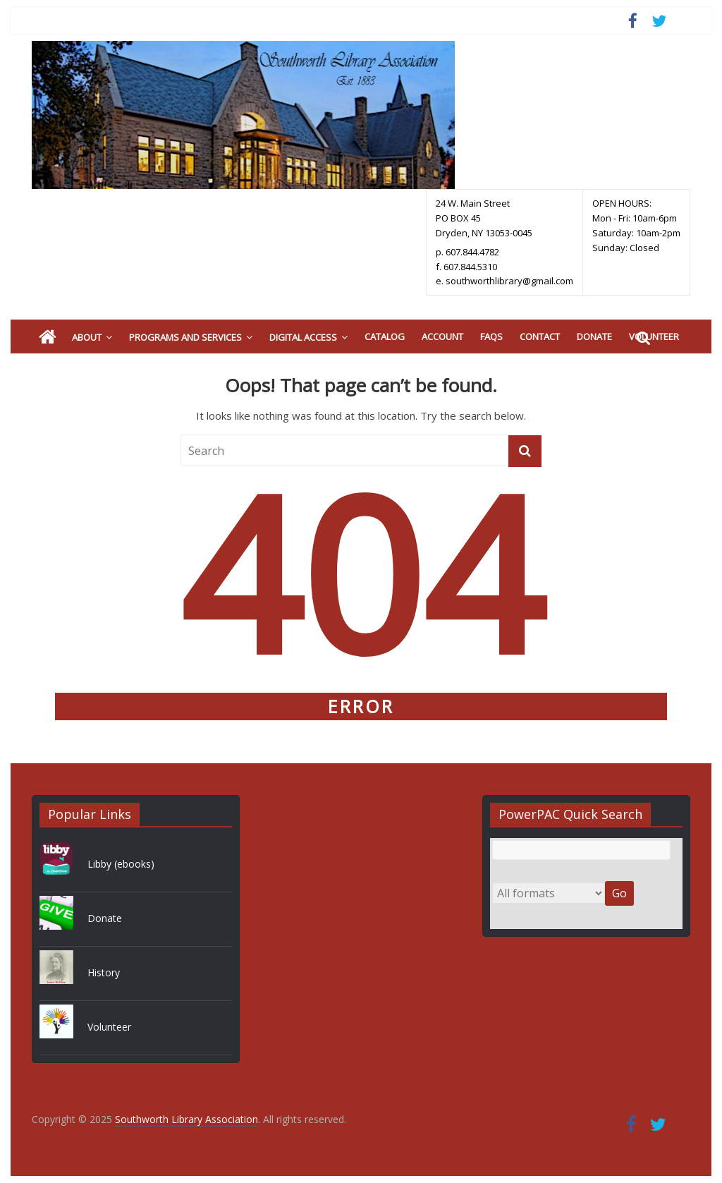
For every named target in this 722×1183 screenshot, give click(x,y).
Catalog (385, 336)
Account (442, 336)
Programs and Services (185, 337)
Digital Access (303, 337)
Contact (540, 336)
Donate (594, 336)
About (87, 337)
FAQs (491, 336)
